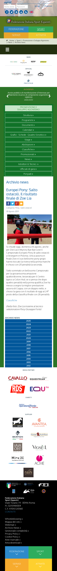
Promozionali (27, 154)
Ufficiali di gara (27, 168)
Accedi (37, 6)
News (27, 159)
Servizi (16, 35)
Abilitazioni (27, 144)
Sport (41, 29)
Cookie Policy (11, 536)
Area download (12, 542)
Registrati (48, 6)
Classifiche (27, 149)
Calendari (27, 129)
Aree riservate (12, 539)
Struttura (27, 115)
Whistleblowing (13, 518)
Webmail (9, 524)
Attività (41, 35)
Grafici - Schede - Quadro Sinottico (27, 134)
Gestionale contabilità (16, 530)
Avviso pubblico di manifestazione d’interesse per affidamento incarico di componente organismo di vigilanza (28, 94)
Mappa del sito (12, 521)
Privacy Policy (12, 533)
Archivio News (12, 527)
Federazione (16, 29)
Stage (27, 139)
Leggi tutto (28, 99)
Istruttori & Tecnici (27, 163)
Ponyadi (27, 173)
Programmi (27, 120)
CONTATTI (10, 511)
